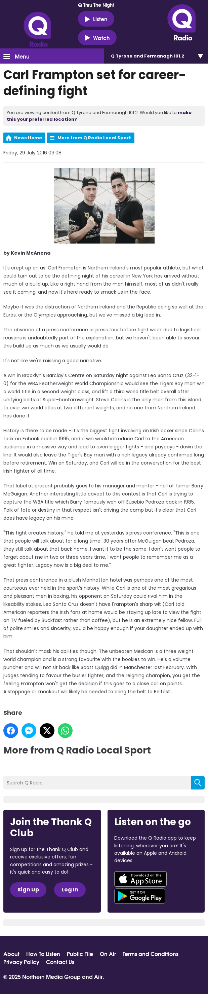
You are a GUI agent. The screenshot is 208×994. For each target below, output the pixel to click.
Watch (97, 37)
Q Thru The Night (96, 5)
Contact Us (60, 962)
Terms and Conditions (150, 954)
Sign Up (28, 889)
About (11, 954)
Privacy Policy (21, 962)
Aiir (98, 976)
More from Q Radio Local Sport (94, 138)
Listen (96, 18)
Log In (69, 889)
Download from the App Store (140, 879)
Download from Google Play (139, 896)
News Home (28, 138)
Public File (80, 954)
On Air (108, 954)
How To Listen (43, 954)
